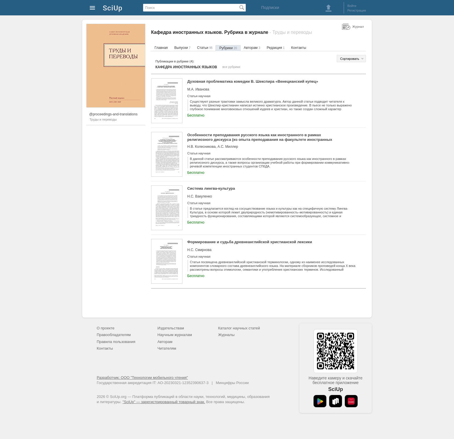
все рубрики (231, 67)
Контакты (298, 48)
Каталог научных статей (239, 328)
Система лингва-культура (211, 188)
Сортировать (349, 58)
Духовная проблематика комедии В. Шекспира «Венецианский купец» (252, 81)
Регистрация (356, 10)
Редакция (276, 48)
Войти (351, 6)
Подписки (270, 7)
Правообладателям (114, 335)
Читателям (167, 348)
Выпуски (182, 48)
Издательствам (171, 328)
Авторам (252, 48)
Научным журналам (175, 335)
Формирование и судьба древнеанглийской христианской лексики (249, 242)
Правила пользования (116, 342)
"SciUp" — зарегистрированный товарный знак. (163, 402)
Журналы (226, 335)
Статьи (204, 48)
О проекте (105, 328)
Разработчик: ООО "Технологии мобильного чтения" (142, 377)
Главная (161, 48)
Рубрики (228, 48)
